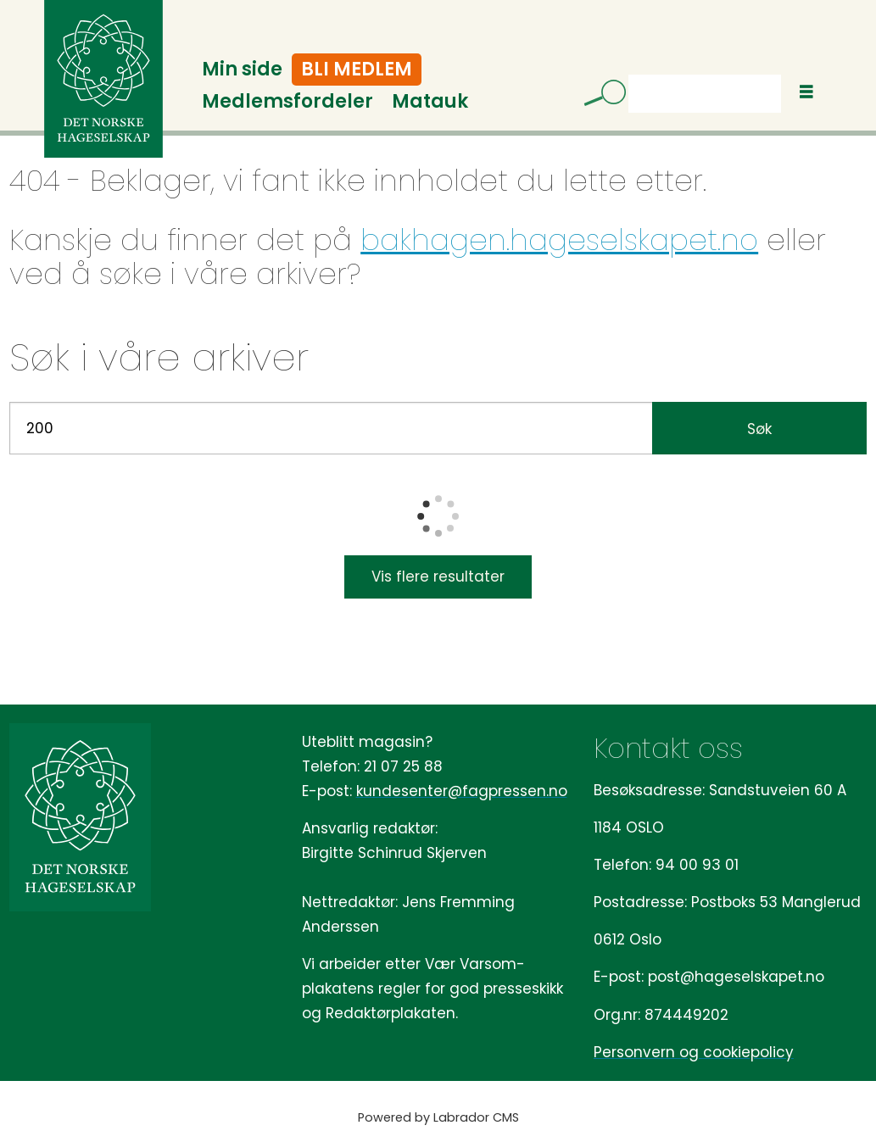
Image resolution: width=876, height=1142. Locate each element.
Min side (242, 69)
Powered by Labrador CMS (438, 1117)
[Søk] (598, 96)
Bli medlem (356, 69)
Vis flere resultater (438, 576)
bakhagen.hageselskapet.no (559, 240)
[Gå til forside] (103, 79)
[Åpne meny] (806, 92)
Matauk (430, 101)
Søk (759, 429)
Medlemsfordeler (287, 101)
